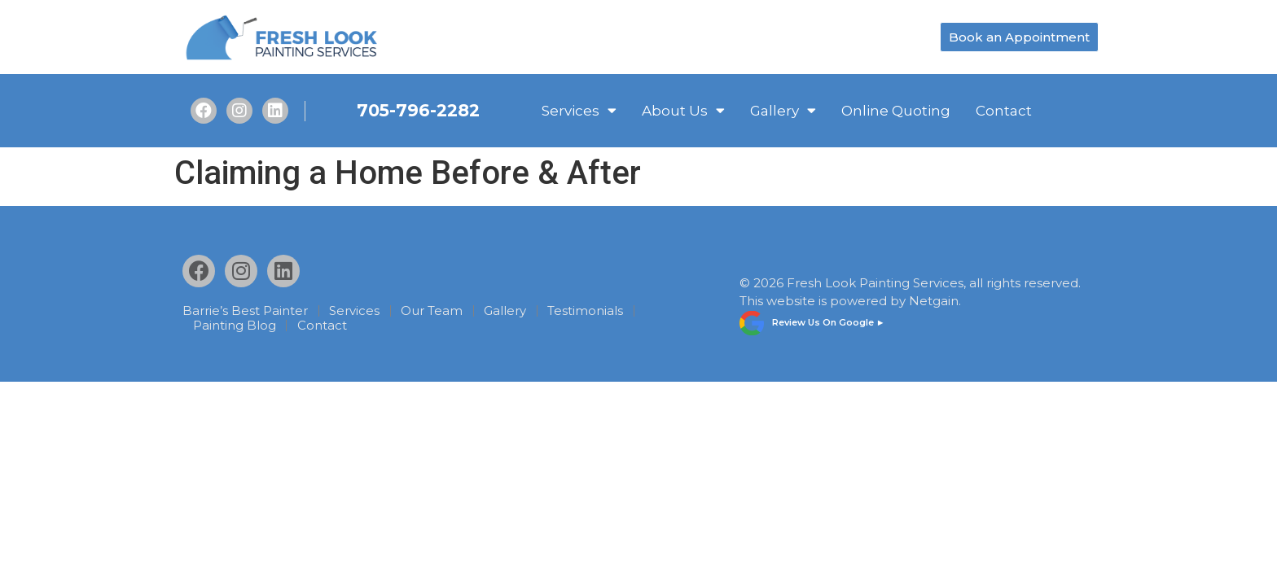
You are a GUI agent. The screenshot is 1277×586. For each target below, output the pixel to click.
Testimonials (585, 311)
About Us (683, 111)
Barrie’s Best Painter (245, 311)
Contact (1004, 111)
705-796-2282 (418, 110)
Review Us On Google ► (828, 322)
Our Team (432, 311)
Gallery (783, 111)
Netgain (934, 300)
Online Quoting (895, 111)
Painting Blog (234, 325)
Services (579, 111)
